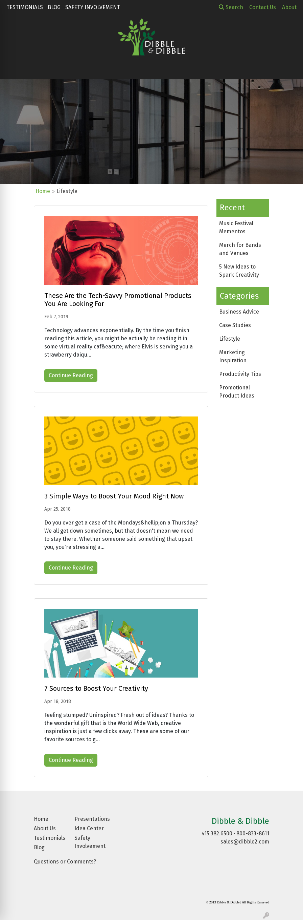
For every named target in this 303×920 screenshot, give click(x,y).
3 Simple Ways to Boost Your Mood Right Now (114, 496)
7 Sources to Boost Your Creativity (96, 688)
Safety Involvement (92, 7)
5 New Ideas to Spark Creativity (239, 270)
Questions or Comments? (65, 861)
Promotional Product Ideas (236, 391)
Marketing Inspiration (233, 356)
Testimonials (24, 7)
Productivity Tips (240, 374)
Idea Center (89, 828)
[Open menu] (289, 69)
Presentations (90, 819)
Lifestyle (229, 339)
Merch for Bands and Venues (240, 249)
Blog (54, 7)
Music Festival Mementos (236, 227)
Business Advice (239, 311)
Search (231, 7)
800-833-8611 (252, 833)
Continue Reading (71, 375)
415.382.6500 (217, 833)
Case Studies (235, 325)
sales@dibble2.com (244, 841)
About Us (45, 828)
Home (43, 191)
